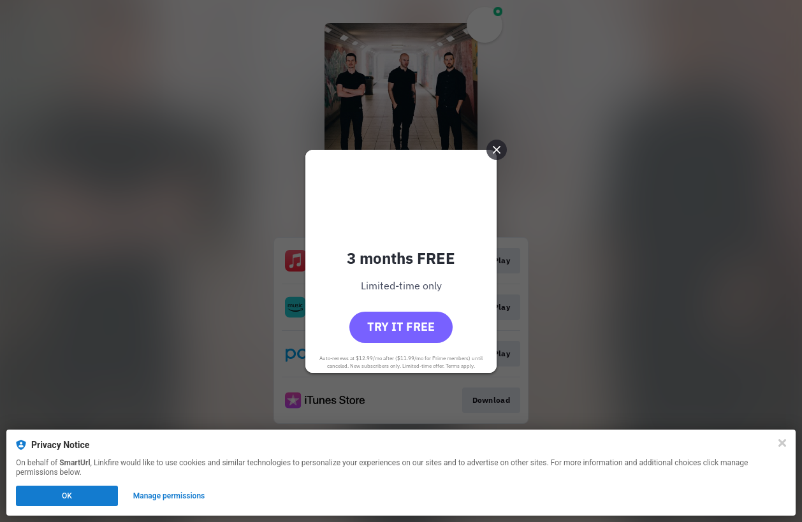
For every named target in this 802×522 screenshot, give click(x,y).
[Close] (782, 443)
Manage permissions (169, 495)
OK (67, 495)
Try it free (401, 326)
